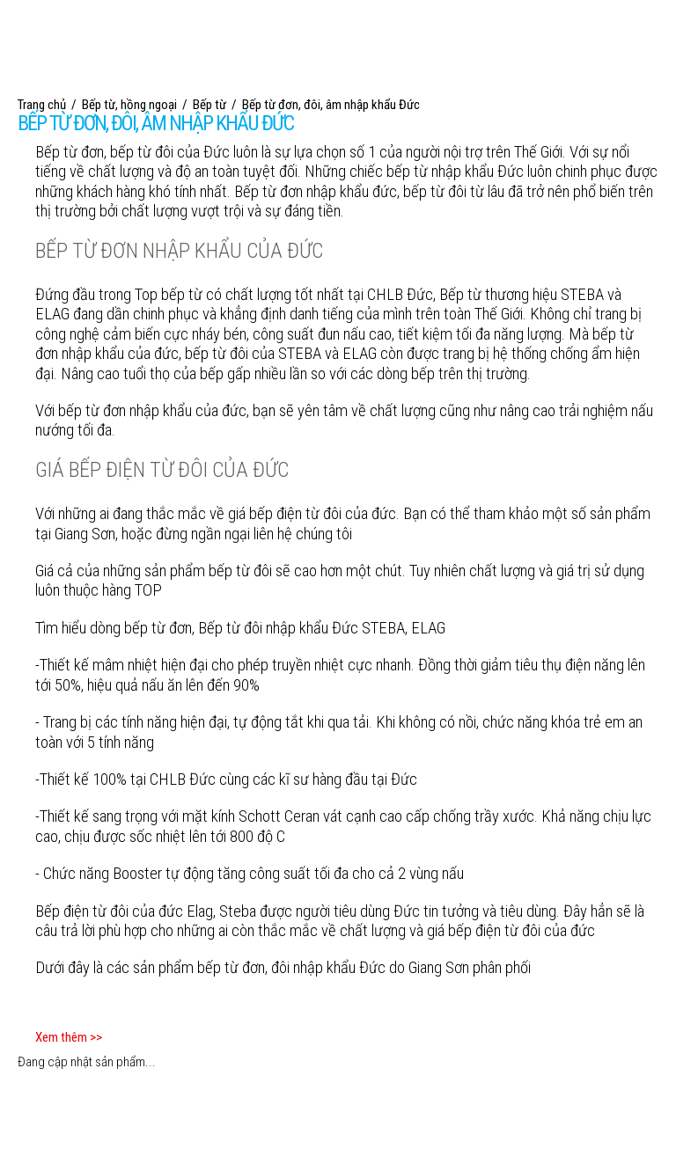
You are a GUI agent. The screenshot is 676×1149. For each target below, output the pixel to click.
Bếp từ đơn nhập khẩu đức (315, 191)
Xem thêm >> (68, 1037)
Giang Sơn (438, 967)
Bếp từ (56, 152)
